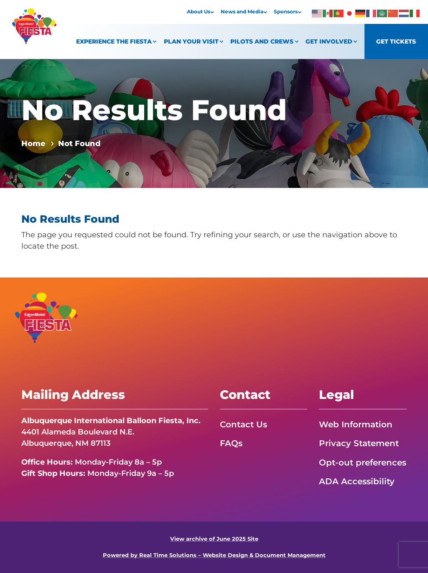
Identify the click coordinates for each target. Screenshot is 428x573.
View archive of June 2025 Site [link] (214, 539)
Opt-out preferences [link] (362, 462)
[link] (34, 41)
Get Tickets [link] (396, 41)
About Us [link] (198, 11)
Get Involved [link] (329, 41)
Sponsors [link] (286, 11)
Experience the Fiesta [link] (114, 41)
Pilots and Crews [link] (261, 41)
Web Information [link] (355, 424)
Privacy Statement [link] (359, 443)
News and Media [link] (242, 11)
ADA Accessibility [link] (357, 481)
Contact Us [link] (243, 424)
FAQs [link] (231, 443)
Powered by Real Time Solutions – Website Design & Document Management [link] (214, 555)
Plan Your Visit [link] (191, 41)
